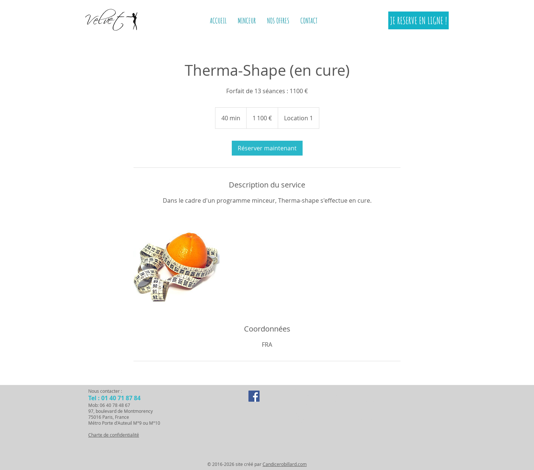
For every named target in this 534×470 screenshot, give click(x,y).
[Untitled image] (177, 264)
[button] (246, 20)
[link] (267, 148)
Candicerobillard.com (285, 464)
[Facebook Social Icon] (254, 396)
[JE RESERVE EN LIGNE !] (418, 20)
